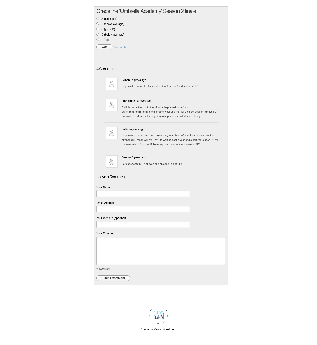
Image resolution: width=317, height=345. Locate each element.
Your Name (103, 187)
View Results (119, 47)
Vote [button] (104, 47)
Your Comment (105, 233)
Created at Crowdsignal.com (158, 329)
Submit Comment (113, 278)
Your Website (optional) (111, 218)
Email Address (105, 202)
